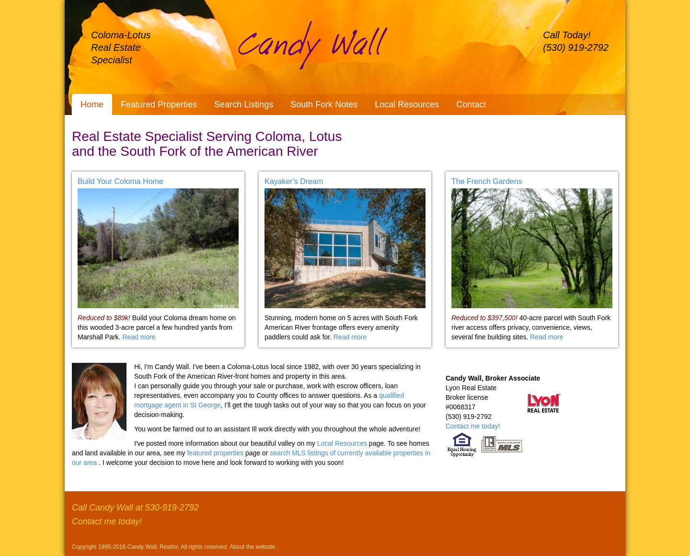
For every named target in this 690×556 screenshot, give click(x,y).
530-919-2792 (172, 507)
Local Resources (407, 104)
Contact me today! (473, 426)
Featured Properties (159, 104)
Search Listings (243, 104)
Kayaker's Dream (293, 181)
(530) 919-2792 (576, 47)
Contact (471, 104)
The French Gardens (486, 181)
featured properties (216, 453)
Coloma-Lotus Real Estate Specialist (121, 47)
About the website (253, 547)
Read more (138, 337)
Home (92, 104)
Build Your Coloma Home (120, 181)
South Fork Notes (323, 104)
